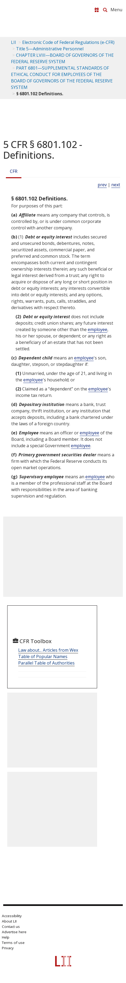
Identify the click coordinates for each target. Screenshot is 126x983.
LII (13, 42)
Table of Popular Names (42, 656)
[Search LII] (105, 9)
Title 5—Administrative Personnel (49, 49)
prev (102, 185)
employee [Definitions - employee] (97, 329)
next (115, 185)
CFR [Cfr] (13, 171)
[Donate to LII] (96, 9)
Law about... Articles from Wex (48, 650)
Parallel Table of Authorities (46, 663)
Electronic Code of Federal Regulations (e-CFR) (68, 42)
